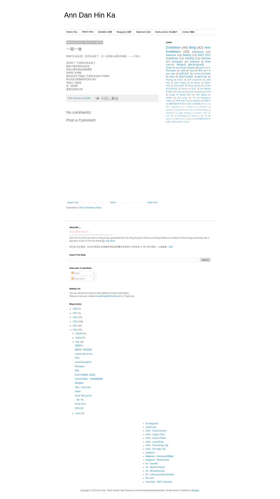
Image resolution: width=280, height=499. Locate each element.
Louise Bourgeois (83, 362)
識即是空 (184, 73)
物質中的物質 (186, 76)
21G (206, 104)
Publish (169, 98)
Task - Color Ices (83, 387)
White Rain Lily (182, 101)
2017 (75, 313)
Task (192, 70)
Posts (75, 273)
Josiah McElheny (184, 113)
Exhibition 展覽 (105, 32)
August (79, 337)
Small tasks (80, 404)
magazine (196, 101)
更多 (171, 247)
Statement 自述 (143, 32)
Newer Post (72, 202)
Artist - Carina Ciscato (156, 430)
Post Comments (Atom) (90, 207)
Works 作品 (71, 32)
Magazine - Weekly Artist (157, 460)
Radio (208, 73)
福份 (77, 370)
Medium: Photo (202, 113)
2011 (75, 325)
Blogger (195, 490)
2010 (75, 329)
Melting (187, 55)
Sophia (193, 116)
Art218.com (151, 427)
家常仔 (207, 101)
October (79, 333)
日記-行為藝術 (194, 104)
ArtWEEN (150, 452)
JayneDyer (170, 113)
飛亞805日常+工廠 (179, 122)
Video (172, 76)
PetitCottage (182, 116)
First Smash (179, 86)
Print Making (201, 95)
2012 (75, 321)
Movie (184, 89)
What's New (87, 32)
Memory (206, 58)
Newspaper (177, 61)
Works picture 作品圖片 (166, 32)
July (77, 342)
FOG (77, 358)
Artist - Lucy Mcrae (154, 442)
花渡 (193, 89)
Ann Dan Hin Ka (89, 15)
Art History (195, 83)
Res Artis (150, 478)
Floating (169, 80)
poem (201, 67)
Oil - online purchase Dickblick (160, 474)
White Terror (180, 119)
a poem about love (83, 354)
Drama (199, 92)
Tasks (77, 391)
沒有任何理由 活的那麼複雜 (89, 379)
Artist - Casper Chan (155, 434)
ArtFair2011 (202, 107)
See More (110, 241)
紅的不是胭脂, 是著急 (85, 375)
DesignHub (180, 110)
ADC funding (180, 83)
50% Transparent (173, 107)
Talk (201, 116)
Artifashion (194, 61)
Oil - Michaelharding (155, 471)
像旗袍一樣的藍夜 (83, 349)
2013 (75, 317)
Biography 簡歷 (124, 32)
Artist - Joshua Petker (156, 438)
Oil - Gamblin (152, 463)
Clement (169, 110)
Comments (77, 279)
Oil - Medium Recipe (155, 467)
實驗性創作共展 (176, 104)
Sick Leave (182, 98)
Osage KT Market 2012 (180, 95)
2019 (75, 309)
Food (208, 92)
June (78, 413)
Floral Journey (194, 86)
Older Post (152, 202)
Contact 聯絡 (188, 32)
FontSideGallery (202, 110)
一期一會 (79, 400)
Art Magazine (152, 423)
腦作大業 (202, 76)
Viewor (180, 80)
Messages (80, 366)
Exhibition (173, 47)
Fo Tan (189, 110)
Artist (182, 70)
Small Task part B (83, 395)
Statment (171, 55)
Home (113, 202)
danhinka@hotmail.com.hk (110, 296)
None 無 (169, 116)
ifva (189, 119)
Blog (192, 47)
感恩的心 (79, 345)
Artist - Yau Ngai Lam (156, 449)
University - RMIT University (159, 482)
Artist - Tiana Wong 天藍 (157, 445)
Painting (189, 58)
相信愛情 (79, 383)
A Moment (189, 107)
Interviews (198, 51)
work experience (194, 80)
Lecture (197, 73)
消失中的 (79, 408)
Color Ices (181, 92)
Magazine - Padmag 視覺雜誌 (160, 456)
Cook (191, 92)
